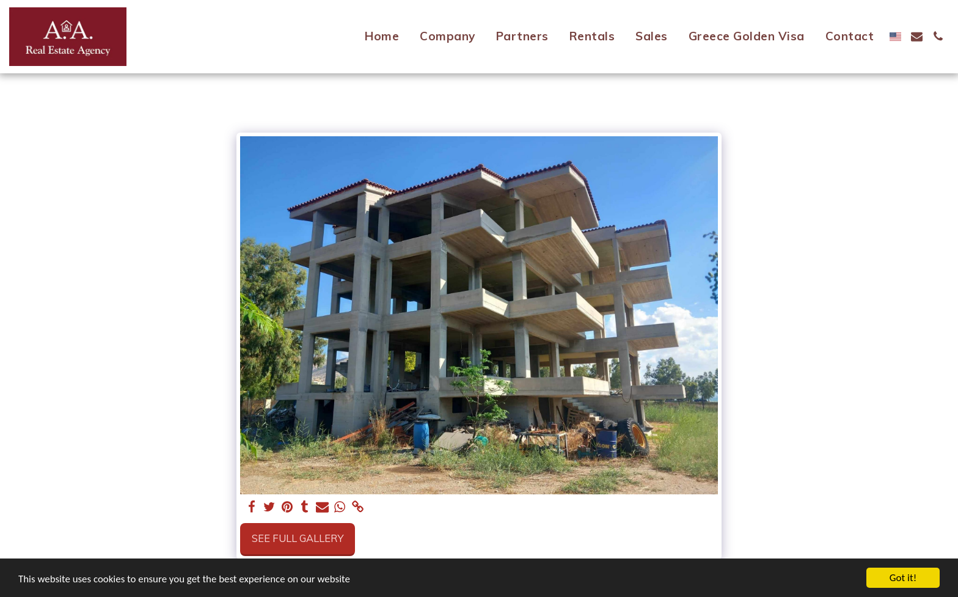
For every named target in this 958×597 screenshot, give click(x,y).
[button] (917, 36)
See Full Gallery (297, 538)
